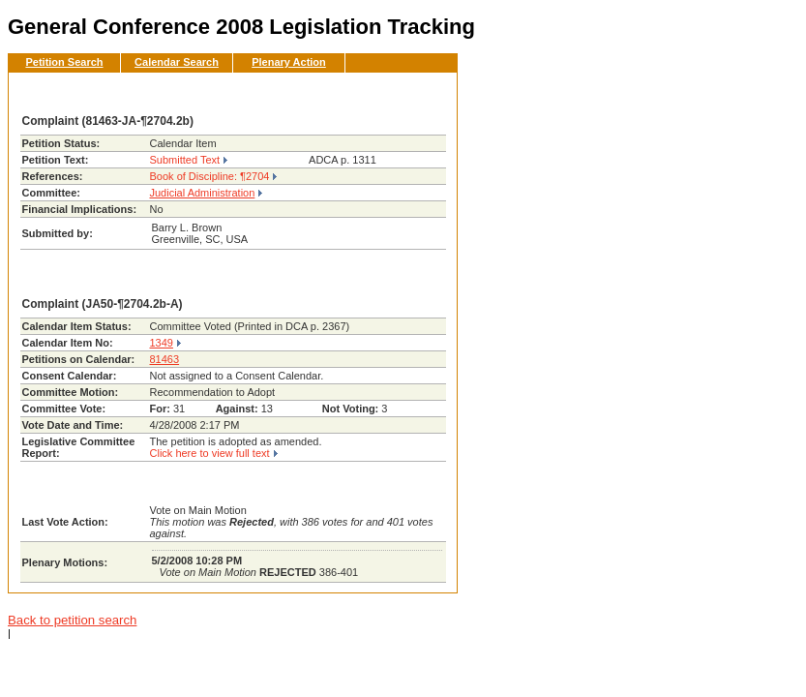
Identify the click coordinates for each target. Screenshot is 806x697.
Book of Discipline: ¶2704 (210, 176)
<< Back (410, 93)
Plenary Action (289, 62)
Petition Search (64, 62)
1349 (161, 342)
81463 (165, 359)
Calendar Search (176, 62)
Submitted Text (185, 160)
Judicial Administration (202, 192)
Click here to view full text (210, 453)
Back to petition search (72, 620)
